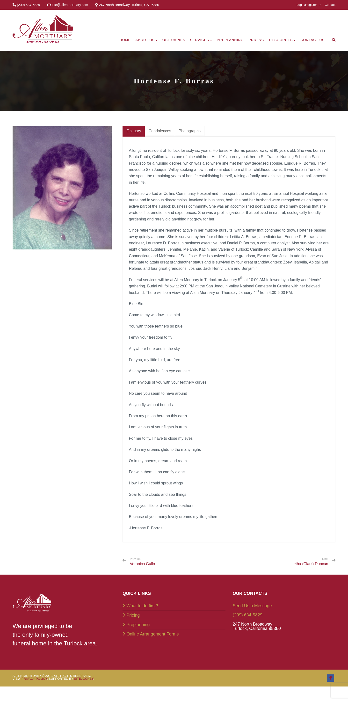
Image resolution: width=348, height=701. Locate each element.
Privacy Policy (34, 678)
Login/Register (307, 5)
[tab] (134, 131)
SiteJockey (83, 678)
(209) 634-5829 (247, 615)
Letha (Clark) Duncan (309, 564)
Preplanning (138, 624)
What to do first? (142, 606)
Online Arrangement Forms (152, 634)
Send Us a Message (252, 605)
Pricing (133, 615)
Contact (330, 5)
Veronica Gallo (142, 561)
